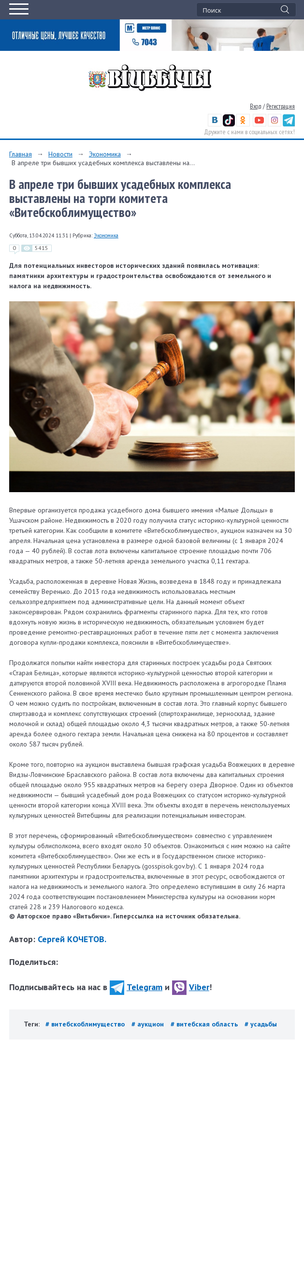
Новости (60, 154)
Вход (255, 106)
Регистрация (280, 106)
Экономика (105, 154)
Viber (190, 987)
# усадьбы (261, 1024)
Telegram (136, 987)
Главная (20, 154)
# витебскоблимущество (86, 1024)
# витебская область (205, 1024)
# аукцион (148, 1024)
